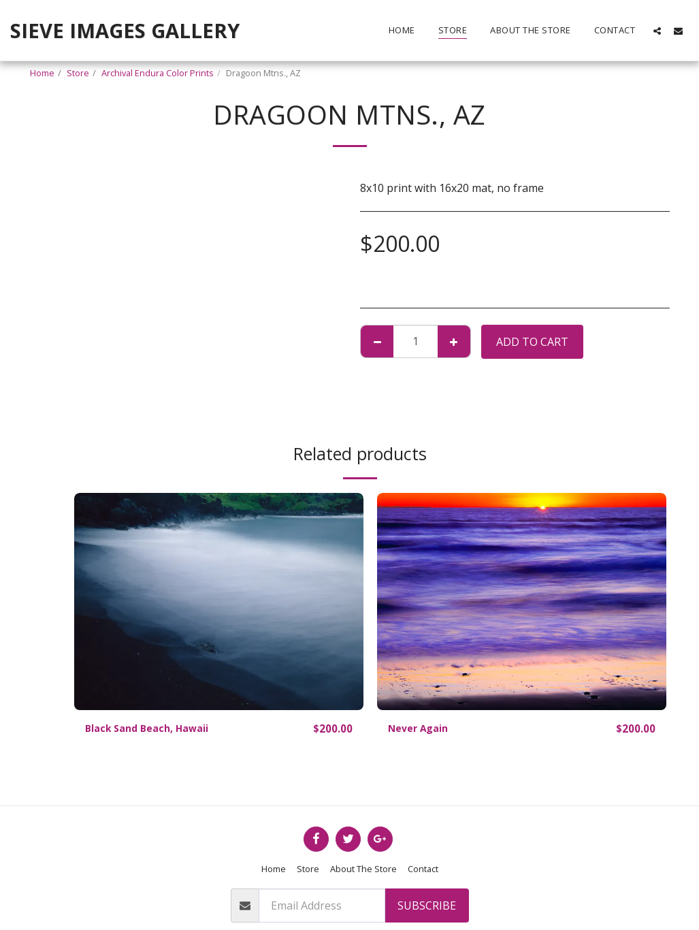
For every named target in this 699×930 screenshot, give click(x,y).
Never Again (422, 729)
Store (78, 73)
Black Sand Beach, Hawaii (154, 729)
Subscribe (426, 905)
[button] (657, 30)
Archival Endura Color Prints (157, 73)
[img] (218, 601)
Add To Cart (532, 341)
